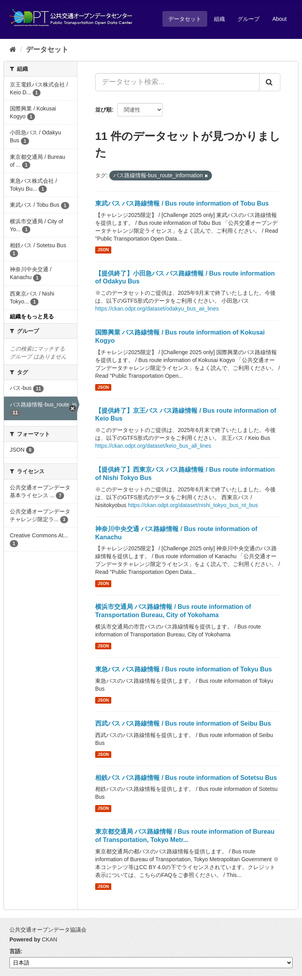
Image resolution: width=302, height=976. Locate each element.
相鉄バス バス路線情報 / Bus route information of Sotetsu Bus (186, 777)
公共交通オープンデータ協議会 (48, 929)
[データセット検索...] (177, 82)
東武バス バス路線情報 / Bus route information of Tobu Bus (182, 203)
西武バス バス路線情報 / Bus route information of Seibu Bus (183, 723)
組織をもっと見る (32, 316)
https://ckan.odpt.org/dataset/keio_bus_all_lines (153, 446)
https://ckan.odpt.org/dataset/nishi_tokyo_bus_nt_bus (193, 505)
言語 (14, 951)
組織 (219, 19)
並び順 (103, 110)
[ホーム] (12, 49)
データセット (184, 19)
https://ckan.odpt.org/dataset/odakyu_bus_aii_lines (157, 308)
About (279, 19)
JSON (103, 250)
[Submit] (269, 82)
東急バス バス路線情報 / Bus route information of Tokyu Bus (183, 669)
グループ (249, 19)
